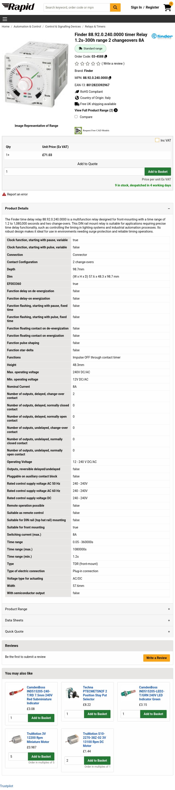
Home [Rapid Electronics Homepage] (6, 26)
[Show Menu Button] (5, 19)
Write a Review (156, 658)
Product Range (16, 609)
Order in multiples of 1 (98, 766)
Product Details (16, 208)
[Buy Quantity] (74, 171)
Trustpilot (6, 786)
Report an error (15, 194)
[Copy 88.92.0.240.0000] (110, 77)
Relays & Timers (95, 26)
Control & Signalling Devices (63, 26)
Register (152, 7)
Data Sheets (14, 620)
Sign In (136, 7)
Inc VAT (87, 140)
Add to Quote (87, 164)
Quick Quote (14, 631)
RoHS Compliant (89, 91)
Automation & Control (28, 26)
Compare (83, 117)
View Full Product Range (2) (96, 110)
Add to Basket (158, 171)
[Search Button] (115, 7)
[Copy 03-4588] (105, 56)
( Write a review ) (113, 63)
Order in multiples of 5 (41, 766)
